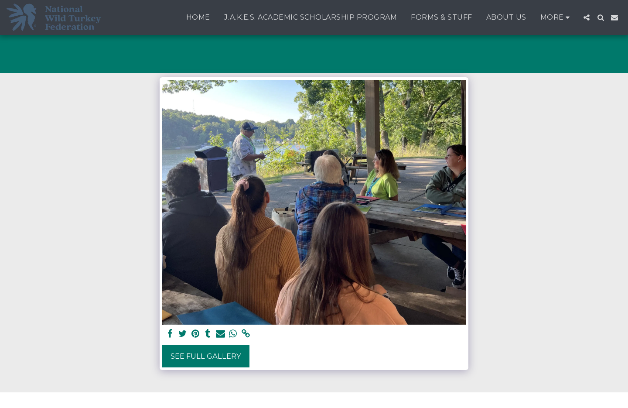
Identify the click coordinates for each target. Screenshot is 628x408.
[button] (586, 17)
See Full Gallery (206, 356)
